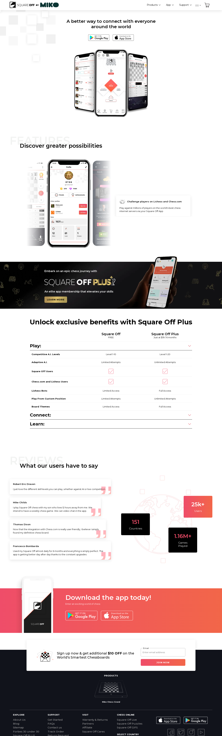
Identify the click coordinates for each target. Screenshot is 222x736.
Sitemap (18, 727)
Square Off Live (127, 719)
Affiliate (87, 727)
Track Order (56, 731)
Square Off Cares (93, 731)
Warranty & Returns (95, 719)
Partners (88, 723)
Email (146, 648)
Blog (16, 723)
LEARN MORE (56, 299)
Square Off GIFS (127, 727)
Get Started (55, 719)
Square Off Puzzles (129, 723)
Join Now (163, 662)
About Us (19, 719)
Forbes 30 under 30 (26, 731)
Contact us (55, 727)
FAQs (51, 723)
